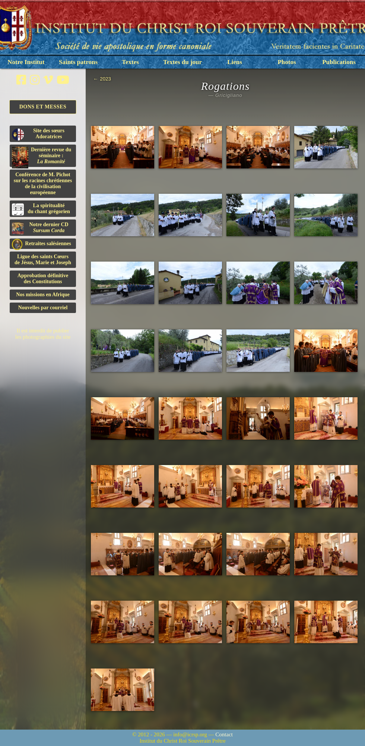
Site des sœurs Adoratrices (38, 134)
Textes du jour (182, 62)
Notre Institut (25, 62)
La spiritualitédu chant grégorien (41, 209)
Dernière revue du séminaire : (41, 157)
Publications (339, 62)
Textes (130, 62)
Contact (224, 734)
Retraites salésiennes (41, 244)
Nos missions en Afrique (43, 294)
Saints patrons (78, 62)
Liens (234, 62)
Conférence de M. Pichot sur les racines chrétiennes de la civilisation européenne (43, 183)
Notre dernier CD (40, 228)
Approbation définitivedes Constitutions (43, 278)
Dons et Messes (43, 107)
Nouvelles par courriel (43, 307)
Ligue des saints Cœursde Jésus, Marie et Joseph (43, 259)
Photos (286, 62)
